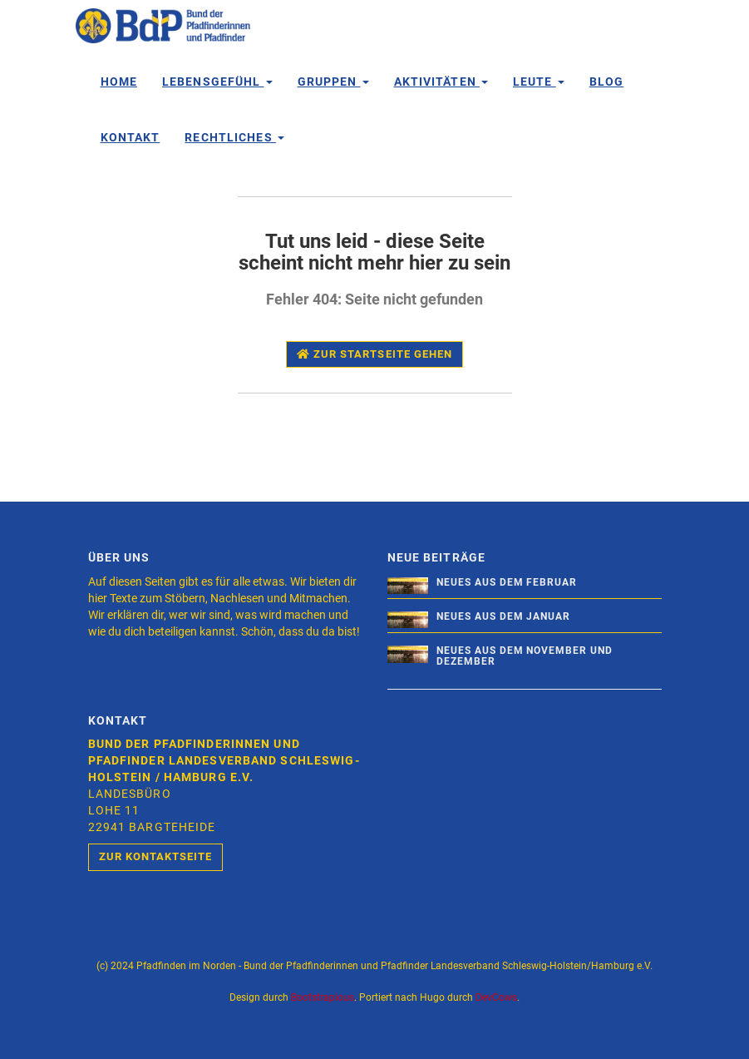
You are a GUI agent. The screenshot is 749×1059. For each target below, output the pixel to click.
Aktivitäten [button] (441, 81)
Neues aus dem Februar (506, 582)
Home (119, 81)
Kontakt (130, 137)
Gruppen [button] (333, 81)
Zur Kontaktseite (156, 856)
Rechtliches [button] (234, 137)
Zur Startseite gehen (374, 354)
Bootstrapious (322, 997)
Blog (606, 81)
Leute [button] (538, 81)
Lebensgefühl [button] (217, 81)
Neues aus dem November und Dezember (524, 656)
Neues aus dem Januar (503, 616)
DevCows (496, 997)
